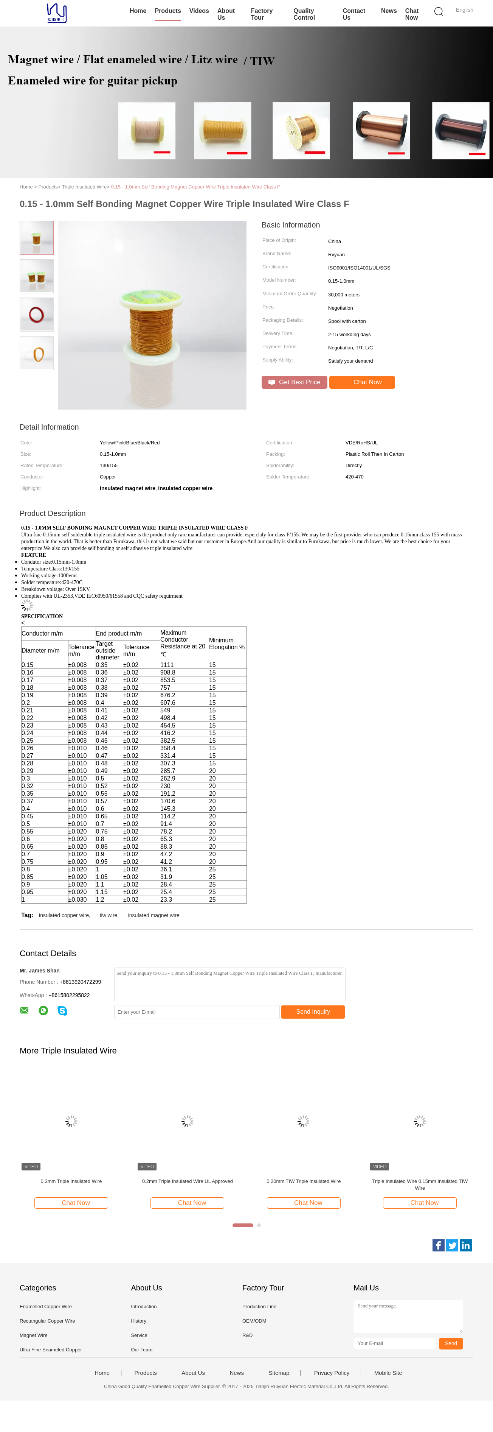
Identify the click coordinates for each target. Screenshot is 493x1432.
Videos (199, 11)
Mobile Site (388, 1373)
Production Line (259, 1306)
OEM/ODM (254, 1321)
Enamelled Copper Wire (46, 1306)
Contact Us (354, 14)
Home (138, 11)
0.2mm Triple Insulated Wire (71, 1181)
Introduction (144, 1306)
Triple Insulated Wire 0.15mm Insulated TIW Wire (420, 1184)
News (389, 11)
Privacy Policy (331, 1373)
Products (168, 11)
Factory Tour (262, 14)
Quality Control (304, 14)
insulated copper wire (64, 915)
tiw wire (109, 915)
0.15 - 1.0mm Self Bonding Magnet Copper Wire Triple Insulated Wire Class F (195, 187)
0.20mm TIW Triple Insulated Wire (304, 1181)
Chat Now (412, 14)
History (138, 1321)
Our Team (141, 1350)
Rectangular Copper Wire (47, 1321)
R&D (247, 1335)
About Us (226, 14)
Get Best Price (294, 382)
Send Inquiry (313, 1011)
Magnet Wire (34, 1335)
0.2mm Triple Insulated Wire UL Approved (187, 1181)
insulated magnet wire (154, 915)
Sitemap (278, 1373)
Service (139, 1335)
